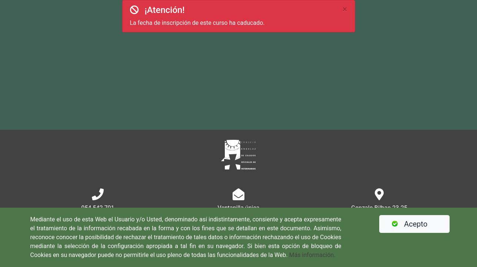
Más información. (312, 254)
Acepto (406, 224)
